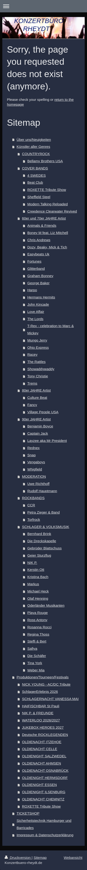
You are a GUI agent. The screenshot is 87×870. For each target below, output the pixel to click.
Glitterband (36, 269)
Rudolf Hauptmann (42, 491)
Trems (32, 383)
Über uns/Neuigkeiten (34, 140)
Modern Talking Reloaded (47, 204)
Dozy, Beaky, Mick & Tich (47, 247)
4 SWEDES (36, 175)
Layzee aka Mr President (47, 441)
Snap (31, 455)
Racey (32, 354)
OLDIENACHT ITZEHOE (41, 742)
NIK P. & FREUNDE (38, 713)
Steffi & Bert (36, 641)
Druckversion (18, 858)
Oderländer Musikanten (45, 605)
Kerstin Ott (35, 570)
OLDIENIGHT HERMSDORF (45, 778)
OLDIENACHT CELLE (39, 749)
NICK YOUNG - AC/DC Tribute (46, 684)
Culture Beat (37, 397)
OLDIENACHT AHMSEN (41, 763)
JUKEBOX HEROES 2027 (43, 727)
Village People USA (42, 412)
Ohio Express (38, 347)
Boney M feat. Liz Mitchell (47, 233)
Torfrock (33, 519)
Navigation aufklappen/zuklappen (43, 6)
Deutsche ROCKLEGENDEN (45, 735)
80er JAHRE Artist (36, 390)
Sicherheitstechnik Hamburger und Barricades (44, 824)
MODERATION (34, 476)
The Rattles (36, 362)
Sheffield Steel (38, 197)
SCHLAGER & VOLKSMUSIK (45, 527)
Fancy (32, 405)
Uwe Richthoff (38, 484)
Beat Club (35, 182)
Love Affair (35, 312)
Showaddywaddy (40, 369)
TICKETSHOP (28, 813)
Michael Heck (38, 591)
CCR (31, 505)
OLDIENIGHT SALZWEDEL (44, 756)
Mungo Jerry (37, 340)
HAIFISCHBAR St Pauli (40, 706)
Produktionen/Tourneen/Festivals (43, 677)
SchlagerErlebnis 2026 (40, 692)
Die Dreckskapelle (41, 541)
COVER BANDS (35, 168)
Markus (33, 584)
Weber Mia (36, 670)
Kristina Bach (37, 577)
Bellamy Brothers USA (45, 161)
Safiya (32, 648)
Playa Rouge (37, 613)
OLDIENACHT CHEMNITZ (43, 799)
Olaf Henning (37, 598)
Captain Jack (37, 433)
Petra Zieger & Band (43, 512)
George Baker (38, 283)
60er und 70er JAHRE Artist (44, 218)
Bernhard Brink (39, 534)
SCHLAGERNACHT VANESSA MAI (50, 699)
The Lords (35, 319)
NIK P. (32, 563)
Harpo (32, 290)
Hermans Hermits (41, 297)
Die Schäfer (36, 656)
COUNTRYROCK (36, 154)
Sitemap (40, 858)
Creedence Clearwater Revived (52, 211)
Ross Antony (37, 620)
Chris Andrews (38, 240)
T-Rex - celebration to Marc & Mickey (50, 329)
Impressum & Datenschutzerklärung (45, 835)
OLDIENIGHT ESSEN (39, 785)
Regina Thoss (38, 634)
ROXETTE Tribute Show (46, 190)
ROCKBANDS (33, 498)
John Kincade (38, 304)
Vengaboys (36, 462)
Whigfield (34, 469)
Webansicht (73, 858)
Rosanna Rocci (39, 627)
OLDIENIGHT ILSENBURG (43, 792)
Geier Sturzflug (39, 555)
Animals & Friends (41, 225)
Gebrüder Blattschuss (44, 548)
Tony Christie (37, 376)
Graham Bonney (40, 276)
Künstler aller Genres (33, 147)
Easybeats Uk (38, 254)
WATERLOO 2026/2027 (41, 720)
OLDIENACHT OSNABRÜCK (45, 770)
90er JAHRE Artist (36, 419)
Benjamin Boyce (40, 426)
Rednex (33, 448)
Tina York (34, 663)
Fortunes (34, 261)
